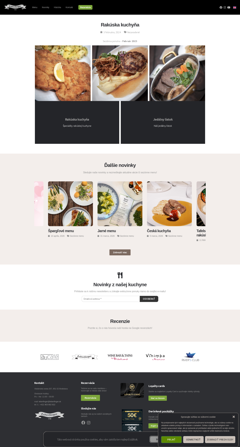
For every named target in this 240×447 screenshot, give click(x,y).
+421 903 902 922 (47, 404)
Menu (34, 7)
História (57, 7)
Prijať (171, 439)
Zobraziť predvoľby (220, 439)
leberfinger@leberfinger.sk (50, 401)
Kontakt (69, 7)
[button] (233, 416)
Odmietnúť (193, 439)
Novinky (45, 7)
